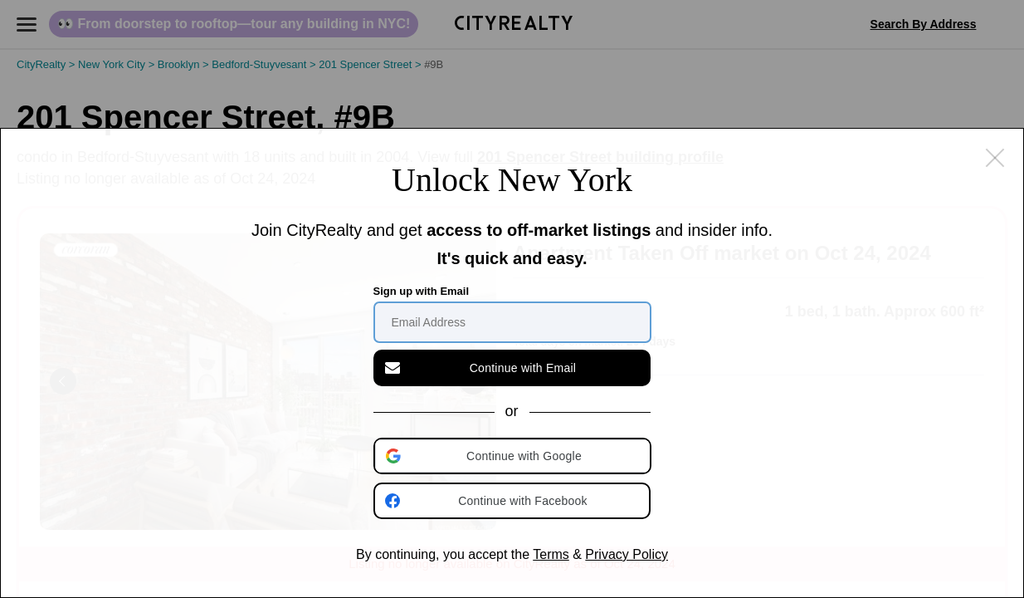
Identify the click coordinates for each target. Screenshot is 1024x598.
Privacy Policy (626, 554)
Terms (551, 554)
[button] (513, 456)
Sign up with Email (421, 291)
